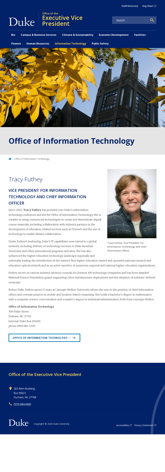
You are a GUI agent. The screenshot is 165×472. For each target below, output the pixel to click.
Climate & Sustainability (77, 35)
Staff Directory (130, 5)
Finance (16, 43)
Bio (13, 35)
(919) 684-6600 (22, 404)
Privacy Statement (143, 425)
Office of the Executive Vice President (45, 374)
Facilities (140, 35)
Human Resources (37, 43)
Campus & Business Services (38, 35)
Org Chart (147, 5)
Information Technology (70, 43)
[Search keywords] (130, 20)
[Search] (152, 20)
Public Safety (100, 43)
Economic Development (114, 35)
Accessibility (122, 425)
